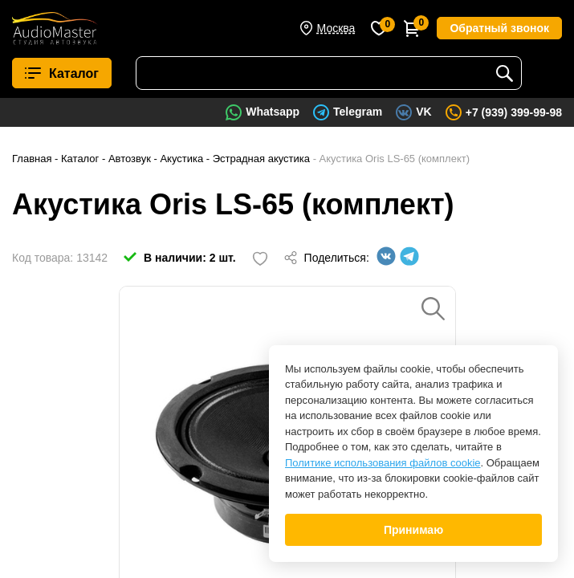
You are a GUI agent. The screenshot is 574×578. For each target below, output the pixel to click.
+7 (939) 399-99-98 (514, 112)
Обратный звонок (499, 28)
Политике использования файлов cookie (383, 463)
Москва (336, 28)
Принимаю (413, 529)
